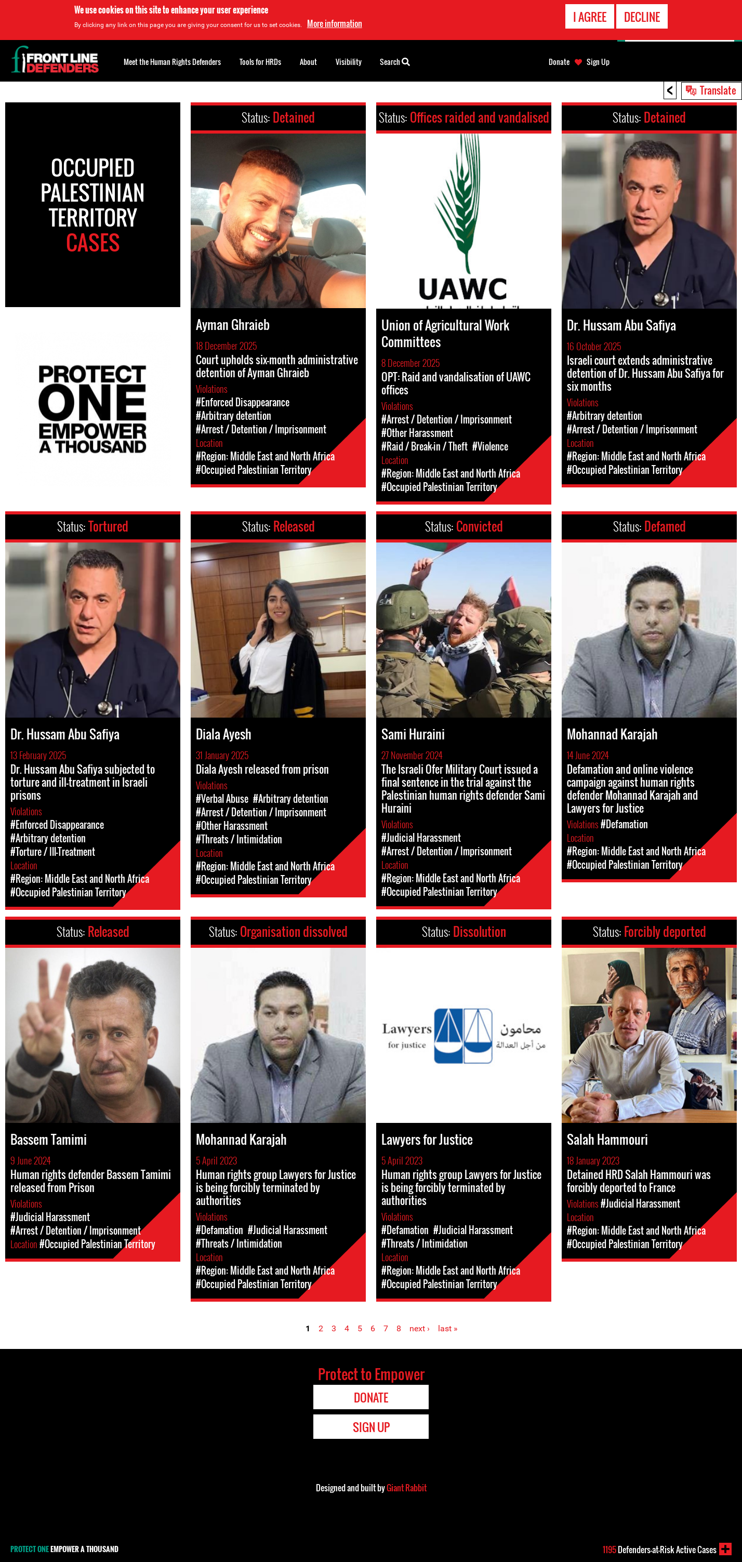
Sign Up (598, 62)
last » (448, 1328)
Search (395, 61)
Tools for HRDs (260, 61)
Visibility (349, 61)
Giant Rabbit (407, 1487)
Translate (718, 90)
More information (334, 23)
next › (419, 1328)
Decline (642, 16)
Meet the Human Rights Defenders (172, 61)
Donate (559, 62)
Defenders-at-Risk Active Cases (660, 1549)
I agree (589, 16)
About (308, 61)
